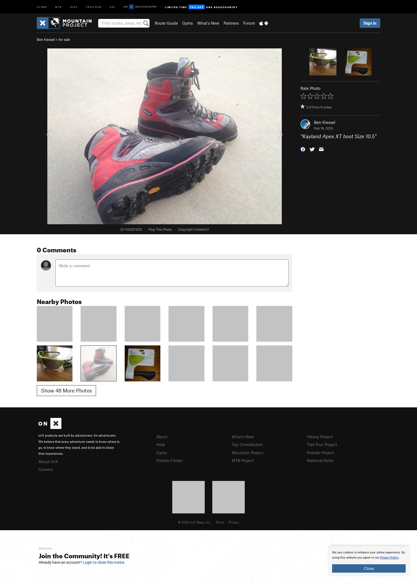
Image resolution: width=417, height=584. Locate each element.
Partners (231, 23)
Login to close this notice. (104, 562)
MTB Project (243, 460)
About (161, 436)
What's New (208, 23)
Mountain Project (247, 452)
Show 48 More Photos (66, 390)
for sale (64, 39)
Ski (112, 6)
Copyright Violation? (193, 229)
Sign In (369, 23)
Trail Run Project (322, 444)
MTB (58, 6)
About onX (48, 461)
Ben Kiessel (46, 39)
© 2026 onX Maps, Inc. (194, 522)
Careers (45, 469)
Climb (42, 6)
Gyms (187, 23)
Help (160, 444)
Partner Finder (169, 460)
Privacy (234, 522)
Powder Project (320, 452)
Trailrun (94, 6)
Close (369, 568)
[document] (369, 561)
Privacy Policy (389, 557)
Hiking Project (320, 436)
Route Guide (166, 23)
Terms (220, 522)
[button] (302, 149)
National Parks (320, 460)
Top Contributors (247, 444)
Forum (249, 23)
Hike (74, 6)
